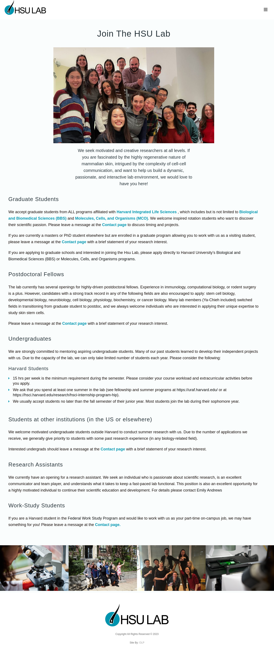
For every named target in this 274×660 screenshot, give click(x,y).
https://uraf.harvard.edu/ (197, 390)
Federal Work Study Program (93, 518)
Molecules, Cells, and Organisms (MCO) (111, 218)
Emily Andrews (209, 490)
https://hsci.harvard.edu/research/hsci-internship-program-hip (65, 395)
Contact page (114, 225)
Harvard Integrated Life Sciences (147, 212)
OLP (141, 642)
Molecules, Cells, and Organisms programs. (98, 259)
